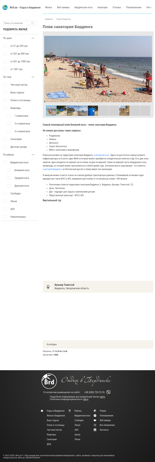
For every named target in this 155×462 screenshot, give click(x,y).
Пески (77, 439)
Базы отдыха (17, 92)
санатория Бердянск (52, 169)
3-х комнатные (22, 131)
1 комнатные (21, 115)
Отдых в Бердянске (30, 7)
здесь (102, 396)
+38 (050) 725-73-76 (98, 392)
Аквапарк (103, 7)
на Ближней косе (101, 155)
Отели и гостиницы (20, 100)
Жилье (48, 7)
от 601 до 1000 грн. (20, 61)
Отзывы (117, 7)
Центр (77, 434)
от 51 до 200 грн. (19, 45)
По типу (7, 76)
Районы (75, 410)
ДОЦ (49, 444)
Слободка (79, 420)
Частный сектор (18, 84)
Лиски (77, 425)
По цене (7, 38)
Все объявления (104, 425)
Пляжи (99, 410)
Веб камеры (63, 7)
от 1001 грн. (16, 69)
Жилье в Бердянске (56, 415)
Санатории (16, 139)
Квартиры (15, 108)
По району (8, 154)
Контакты (101, 429)
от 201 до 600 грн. (19, 53)
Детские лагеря (18, 146)
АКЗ (76, 430)
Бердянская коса (83, 7)
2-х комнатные (22, 123)
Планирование (133, 7)
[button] (149, 35)
